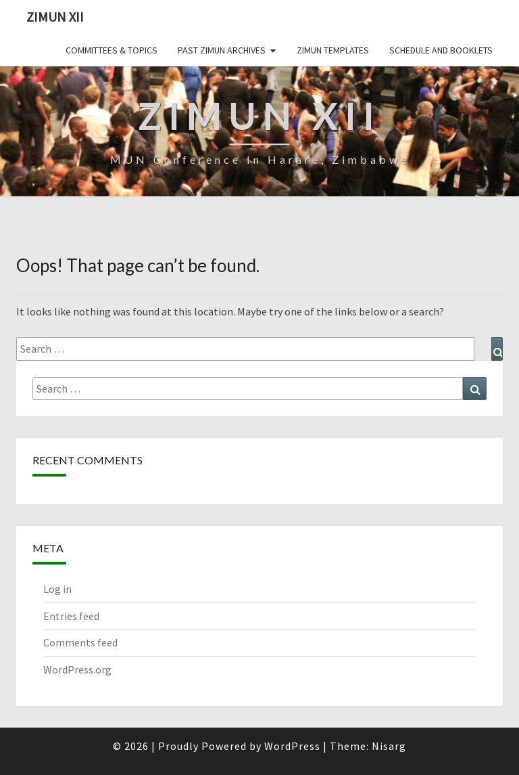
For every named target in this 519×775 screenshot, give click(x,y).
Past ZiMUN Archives (222, 50)
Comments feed (80, 642)
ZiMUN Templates (333, 50)
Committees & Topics (111, 50)
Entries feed (71, 616)
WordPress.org (77, 669)
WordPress (292, 746)
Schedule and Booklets (441, 50)
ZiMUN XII (55, 16)
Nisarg (389, 746)
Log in (57, 589)
